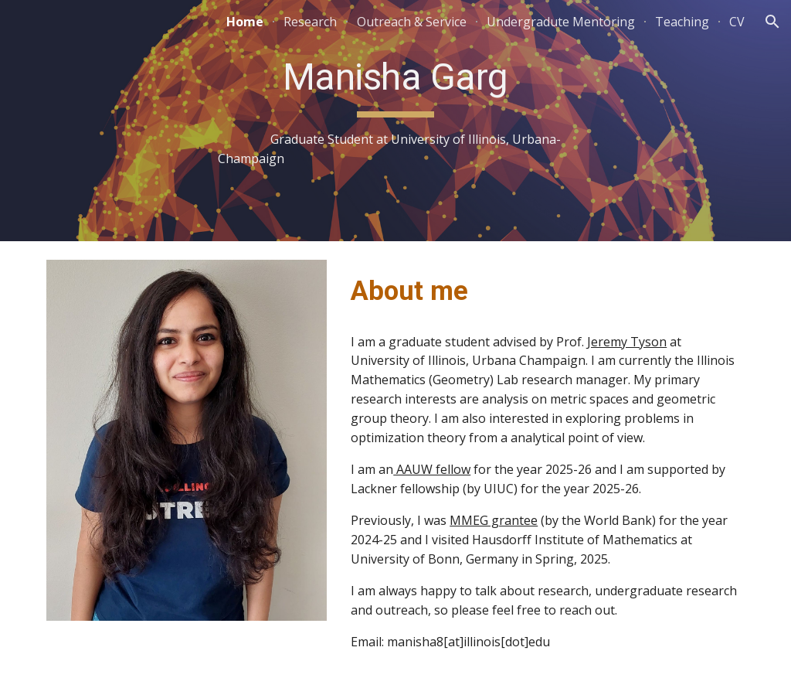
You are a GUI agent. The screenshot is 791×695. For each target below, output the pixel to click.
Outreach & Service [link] (412, 21)
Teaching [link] (682, 21)
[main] (395, 121)
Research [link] (310, 21)
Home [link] (244, 21)
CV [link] (737, 21)
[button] (772, 21)
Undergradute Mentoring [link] (561, 21)
